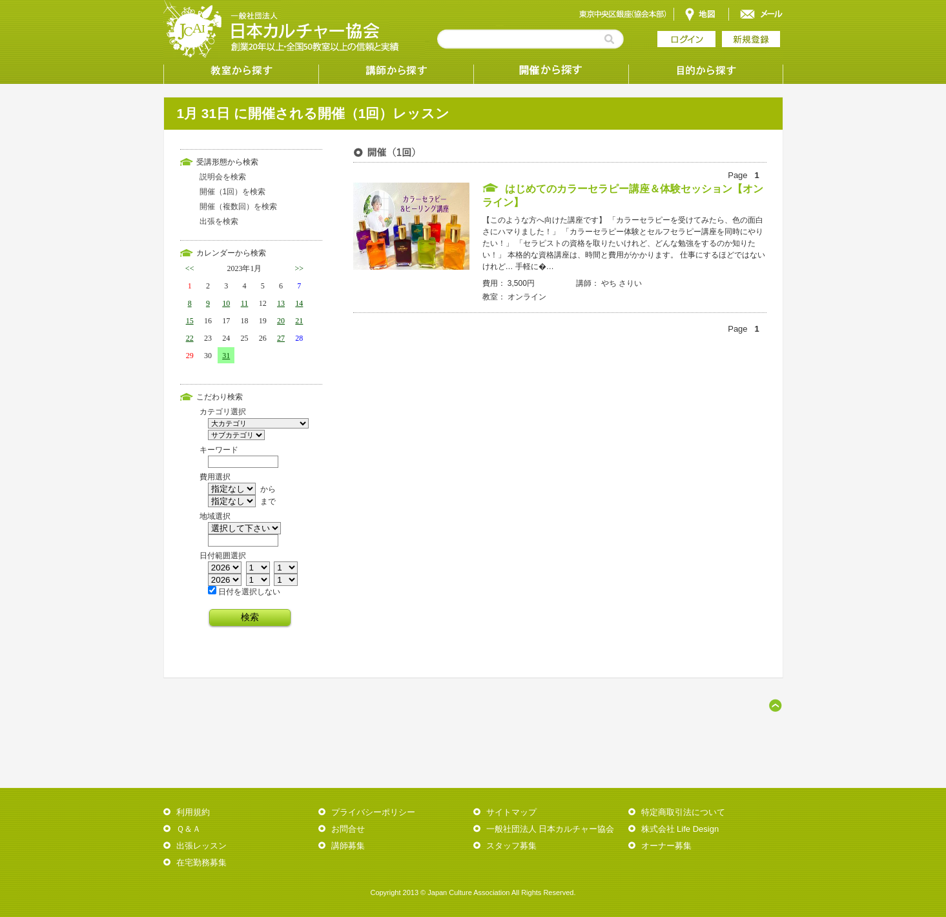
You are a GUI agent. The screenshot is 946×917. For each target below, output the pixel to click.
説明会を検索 (223, 176)
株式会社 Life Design (680, 829)
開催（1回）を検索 (233, 191)
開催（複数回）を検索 (238, 206)
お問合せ (348, 829)
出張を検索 (219, 221)
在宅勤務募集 (201, 862)
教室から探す (240, 71)
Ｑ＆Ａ (188, 829)
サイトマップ (511, 812)
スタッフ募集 (511, 846)
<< (189, 268)
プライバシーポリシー (373, 812)
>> (299, 268)
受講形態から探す (550, 71)
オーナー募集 (666, 846)
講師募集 (348, 846)
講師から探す (395, 71)
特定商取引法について (683, 812)
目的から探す (705, 71)
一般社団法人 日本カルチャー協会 (550, 829)
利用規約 (193, 812)
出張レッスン (201, 846)
